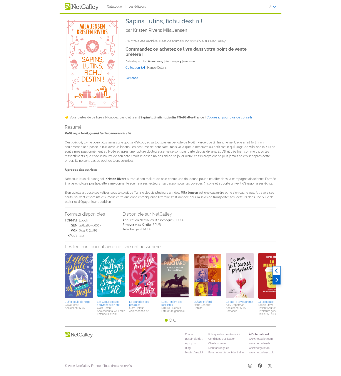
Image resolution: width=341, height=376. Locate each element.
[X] (270, 366)
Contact (190, 334)
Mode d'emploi (194, 352)
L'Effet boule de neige (77, 301)
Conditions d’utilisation (221, 338)
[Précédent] (276, 270)
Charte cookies (217, 343)
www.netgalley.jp (259, 347)
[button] (79, 276)
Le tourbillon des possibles (139, 303)
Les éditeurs (137, 6)
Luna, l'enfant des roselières (171, 303)
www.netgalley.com (261, 338)
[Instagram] (250, 366)
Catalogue (114, 6)
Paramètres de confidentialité (226, 352)
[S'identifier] (272, 6)
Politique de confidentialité (224, 334)
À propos (190, 343)
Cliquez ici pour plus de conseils (229, 117)
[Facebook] (260, 366)
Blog (188, 347)
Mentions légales (218, 347)
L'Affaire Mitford (203, 301)
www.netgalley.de (259, 343)
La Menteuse (266, 301)
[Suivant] (276, 279)
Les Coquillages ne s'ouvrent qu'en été (108, 303)
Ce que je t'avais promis (239, 301)
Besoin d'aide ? (194, 338)
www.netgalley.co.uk (261, 352)
